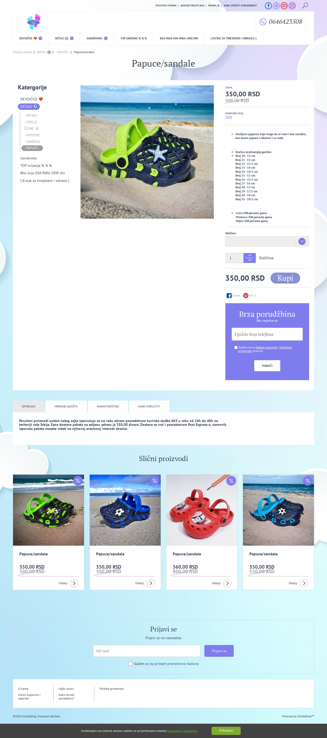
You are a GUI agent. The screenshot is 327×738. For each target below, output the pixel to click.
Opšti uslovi (66, 688)
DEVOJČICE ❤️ (30, 38)
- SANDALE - (33, 141)
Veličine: (230, 233)
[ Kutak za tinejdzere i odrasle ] (233, 38)
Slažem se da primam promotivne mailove (166, 664)
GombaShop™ (305, 716)
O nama (23, 688)
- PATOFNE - (33, 135)
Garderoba (97, 38)
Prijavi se (214, 5)
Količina (266, 258)
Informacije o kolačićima (182, 730)
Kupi (285, 278)
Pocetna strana (166, 5)
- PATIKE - (31, 115)
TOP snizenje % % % (134, 38)
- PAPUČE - (32, 148)
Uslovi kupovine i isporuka (29, 696)
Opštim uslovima (266, 347)
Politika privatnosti (111, 688)
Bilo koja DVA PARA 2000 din (179, 38)
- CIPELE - (31, 122)
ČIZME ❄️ (31, 128)
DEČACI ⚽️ (64, 38)
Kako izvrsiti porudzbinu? (240, 5)
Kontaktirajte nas (192, 5)
